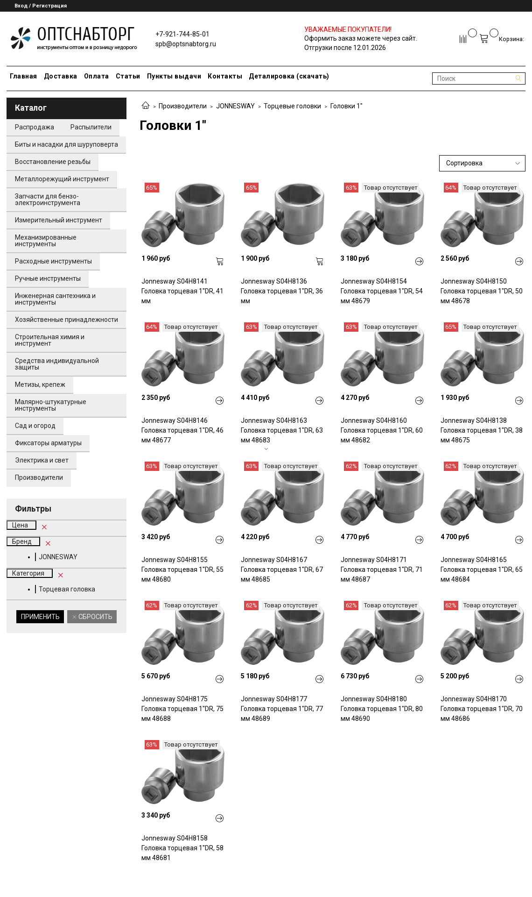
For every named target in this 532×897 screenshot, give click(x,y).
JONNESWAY (235, 106)
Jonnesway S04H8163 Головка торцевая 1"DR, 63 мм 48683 (282, 430)
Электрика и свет (42, 460)
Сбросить (94, 616)
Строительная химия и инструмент (49, 340)
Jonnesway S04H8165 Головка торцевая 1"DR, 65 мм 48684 (482, 569)
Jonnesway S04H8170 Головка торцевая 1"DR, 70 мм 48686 (482, 708)
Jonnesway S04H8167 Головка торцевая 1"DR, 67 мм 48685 (282, 569)
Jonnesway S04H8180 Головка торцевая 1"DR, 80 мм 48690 (382, 708)
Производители (183, 106)
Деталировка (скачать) (289, 76)
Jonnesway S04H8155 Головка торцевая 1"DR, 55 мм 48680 (182, 569)
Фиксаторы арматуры (48, 443)
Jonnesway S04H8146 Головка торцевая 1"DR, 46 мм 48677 (182, 430)
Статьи (128, 76)
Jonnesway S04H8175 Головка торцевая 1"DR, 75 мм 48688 (182, 708)
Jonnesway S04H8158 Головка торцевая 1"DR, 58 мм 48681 (182, 847)
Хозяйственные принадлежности (66, 319)
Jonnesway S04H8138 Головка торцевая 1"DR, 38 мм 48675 (482, 430)
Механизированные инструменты (46, 241)
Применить (40, 616)
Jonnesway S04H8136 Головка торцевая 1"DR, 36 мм (282, 291)
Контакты (225, 76)
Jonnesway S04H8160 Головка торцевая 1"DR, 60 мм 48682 (382, 430)
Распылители (91, 127)
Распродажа (34, 127)
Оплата (96, 76)
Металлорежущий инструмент (62, 179)
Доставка (60, 76)
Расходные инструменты (53, 261)
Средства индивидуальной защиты (57, 364)
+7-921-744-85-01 (182, 34)
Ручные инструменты (48, 278)
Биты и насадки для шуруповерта (66, 144)
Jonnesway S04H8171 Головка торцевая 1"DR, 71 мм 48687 (382, 569)
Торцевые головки (292, 106)
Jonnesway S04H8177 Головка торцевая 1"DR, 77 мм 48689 (282, 708)
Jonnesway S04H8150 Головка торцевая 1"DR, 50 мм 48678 (482, 291)
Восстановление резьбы (53, 161)
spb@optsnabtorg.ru (185, 44)
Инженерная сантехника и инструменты (55, 299)
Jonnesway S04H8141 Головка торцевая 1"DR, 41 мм (182, 291)
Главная (23, 76)
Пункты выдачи (174, 76)
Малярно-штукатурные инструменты (50, 405)
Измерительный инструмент (58, 220)
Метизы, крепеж (40, 384)
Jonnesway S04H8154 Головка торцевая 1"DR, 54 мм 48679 (382, 291)
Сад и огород (35, 425)
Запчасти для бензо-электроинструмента (47, 199)
